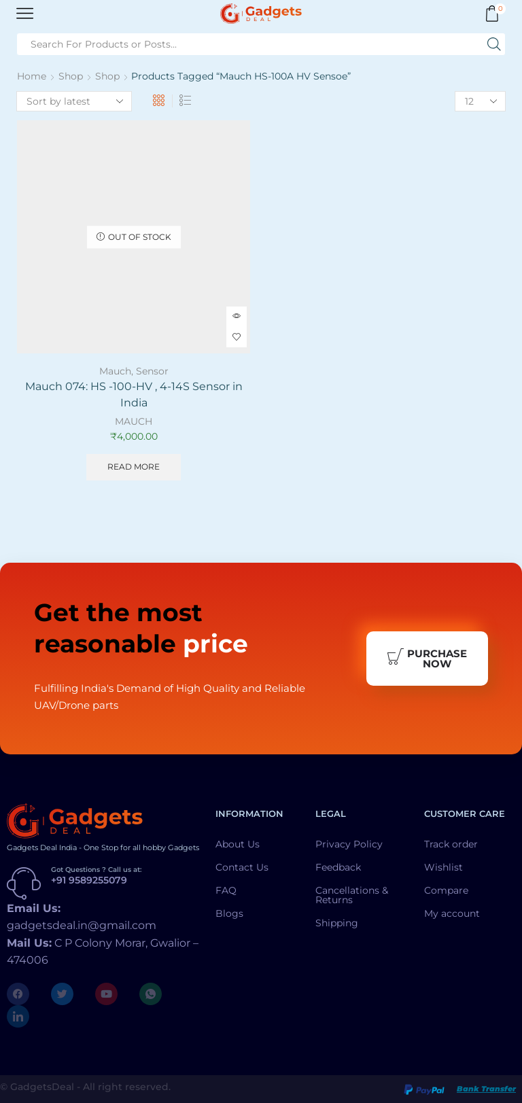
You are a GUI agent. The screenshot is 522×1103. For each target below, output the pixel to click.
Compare (446, 890)
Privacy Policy (349, 844)
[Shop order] (74, 101)
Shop (70, 76)
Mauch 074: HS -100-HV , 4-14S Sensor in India (134, 394)
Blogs (229, 913)
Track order (451, 844)
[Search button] (494, 44)
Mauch (115, 371)
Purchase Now (427, 658)
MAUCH (133, 421)
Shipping (336, 923)
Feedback (338, 867)
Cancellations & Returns (351, 895)
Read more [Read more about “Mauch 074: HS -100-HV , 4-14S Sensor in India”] (133, 466)
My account (452, 913)
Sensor (152, 371)
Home (31, 76)
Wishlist (443, 867)
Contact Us (241, 867)
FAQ (226, 890)
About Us (237, 844)
